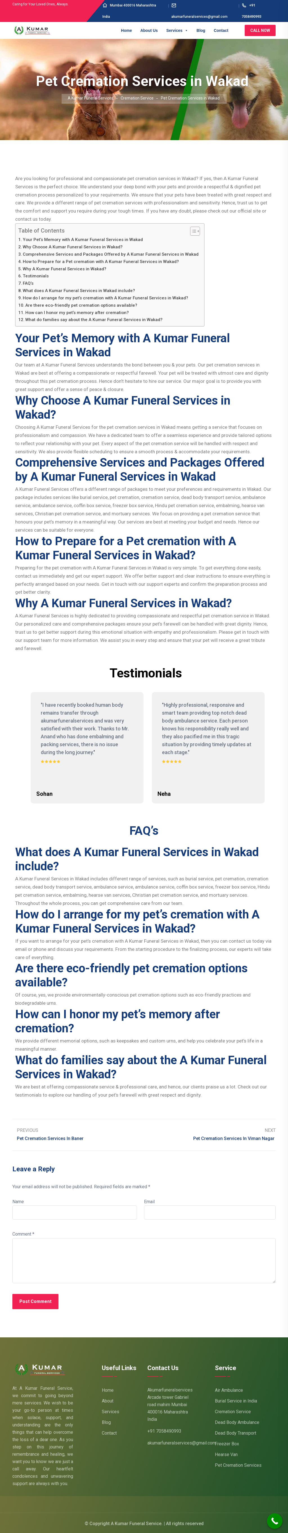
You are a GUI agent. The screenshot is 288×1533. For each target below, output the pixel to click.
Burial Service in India (236, 1399)
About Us (149, 30)
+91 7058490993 (164, 1430)
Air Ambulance (229, 1389)
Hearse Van (226, 1453)
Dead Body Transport (235, 1432)
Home (126, 30)
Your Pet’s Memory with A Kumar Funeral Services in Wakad (83, 239)
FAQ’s (28, 283)
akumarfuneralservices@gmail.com (181, 1441)
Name (18, 1200)
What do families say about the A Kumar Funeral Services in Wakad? (94, 319)
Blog (201, 30)
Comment (23, 1233)
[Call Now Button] (274, 1521)
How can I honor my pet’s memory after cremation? (77, 312)
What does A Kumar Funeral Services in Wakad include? (79, 290)
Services (177, 30)
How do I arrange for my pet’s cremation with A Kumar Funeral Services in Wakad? (105, 298)
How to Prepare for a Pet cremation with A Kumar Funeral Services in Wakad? (101, 261)
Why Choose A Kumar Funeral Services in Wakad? (73, 246)
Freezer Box (227, 1442)
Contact (221, 30)
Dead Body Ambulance (237, 1421)
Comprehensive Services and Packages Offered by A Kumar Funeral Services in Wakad (111, 254)
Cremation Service (233, 1410)
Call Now (260, 30)
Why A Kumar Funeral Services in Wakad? (64, 268)
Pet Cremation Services (238, 1464)
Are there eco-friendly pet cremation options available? (81, 305)
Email (149, 1200)
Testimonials (36, 276)
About (107, 1399)
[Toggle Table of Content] (192, 231)
